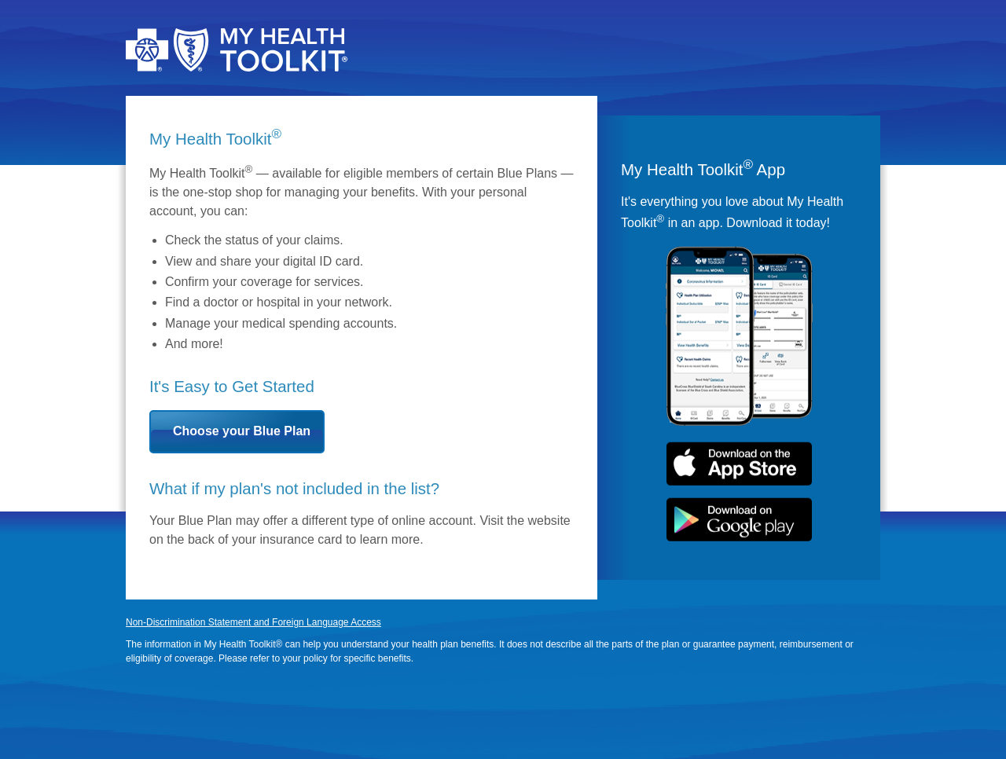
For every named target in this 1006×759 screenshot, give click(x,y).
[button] (237, 431)
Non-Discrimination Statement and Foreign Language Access (253, 622)
